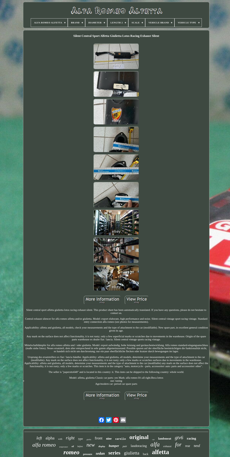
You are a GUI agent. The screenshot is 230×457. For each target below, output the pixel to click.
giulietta (131, 453)
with (60, 439)
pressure (87, 454)
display (101, 446)
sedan (100, 453)
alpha (49, 438)
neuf (197, 446)
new (90, 445)
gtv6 (179, 437)
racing (191, 438)
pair (125, 446)
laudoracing (139, 446)
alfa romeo (44, 445)
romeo (71, 452)
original (139, 437)
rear (187, 446)
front (98, 438)
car (153, 439)
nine (109, 438)
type (80, 438)
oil (73, 446)
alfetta (160, 452)
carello (120, 439)
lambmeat (164, 438)
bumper (114, 446)
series (114, 453)
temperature (63, 447)
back (145, 454)
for (178, 444)
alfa (155, 444)
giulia (89, 439)
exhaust (167, 446)
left (39, 438)
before (80, 446)
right (70, 437)
